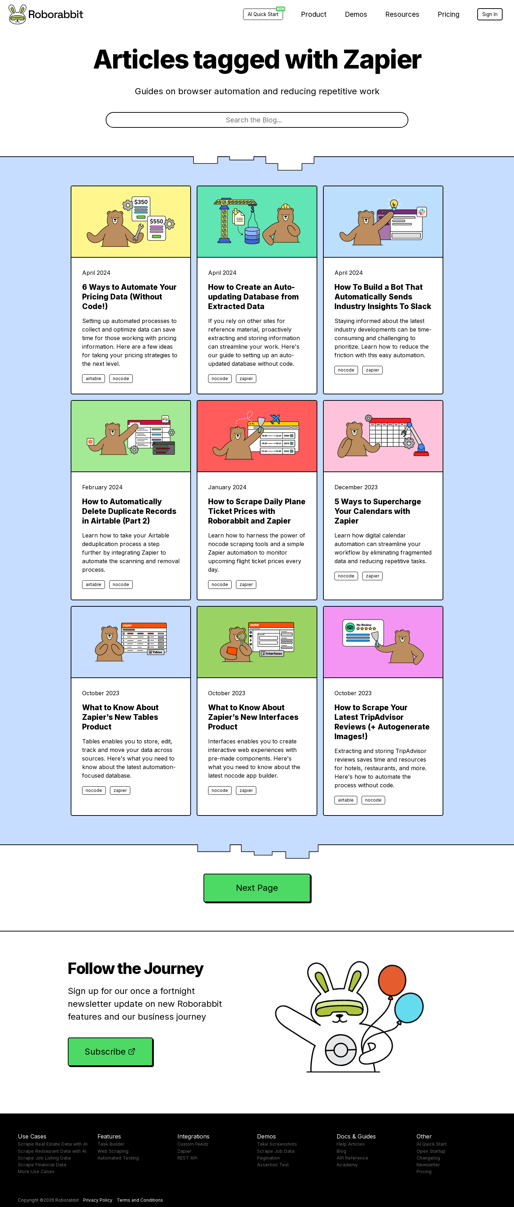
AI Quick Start (432, 1144)
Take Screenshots (277, 1144)
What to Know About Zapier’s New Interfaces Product (253, 717)
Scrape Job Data (275, 1151)
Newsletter (428, 1164)
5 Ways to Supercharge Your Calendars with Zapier (377, 511)
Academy (347, 1164)
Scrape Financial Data (42, 1164)
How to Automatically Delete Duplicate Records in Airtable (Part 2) (129, 511)
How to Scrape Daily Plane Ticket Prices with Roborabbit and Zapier (257, 511)
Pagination (268, 1158)
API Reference (352, 1158)
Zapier (184, 1151)
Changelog (428, 1158)
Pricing (448, 14)
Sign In (490, 14)
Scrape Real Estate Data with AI (52, 1144)
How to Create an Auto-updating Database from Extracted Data (253, 297)
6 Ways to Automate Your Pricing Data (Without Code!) (129, 297)
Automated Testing (118, 1158)
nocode (121, 378)
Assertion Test (273, 1164)
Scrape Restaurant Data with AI (52, 1151)
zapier (246, 378)
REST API (187, 1158)
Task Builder (111, 1144)
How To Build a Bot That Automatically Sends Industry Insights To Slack (382, 297)
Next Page (257, 888)
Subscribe (105, 1051)
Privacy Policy (97, 1200)
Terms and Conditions (140, 1200)
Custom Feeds (192, 1144)
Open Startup (431, 1151)
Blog (341, 1151)
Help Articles (351, 1144)
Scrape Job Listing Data (44, 1158)
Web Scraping (112, 1151)
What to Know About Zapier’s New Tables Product (120, 717)
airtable (93, 378)
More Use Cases (36, 1171)
